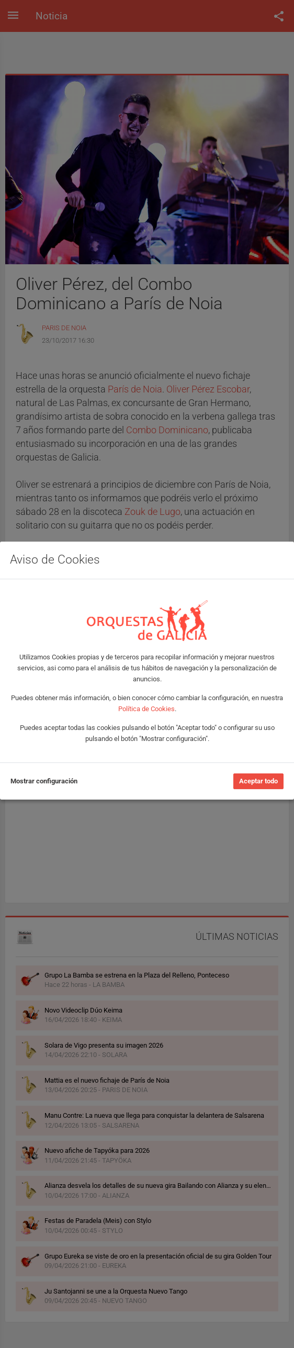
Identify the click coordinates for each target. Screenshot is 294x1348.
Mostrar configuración (43, 781)
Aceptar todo (258, 781)
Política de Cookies (146, 709)
